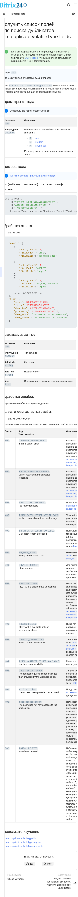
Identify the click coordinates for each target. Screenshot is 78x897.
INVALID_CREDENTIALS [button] (31, 639)
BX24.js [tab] (59, 184)
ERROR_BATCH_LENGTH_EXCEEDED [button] (36, 531)
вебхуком (71, 648)
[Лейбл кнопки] (75, 5)
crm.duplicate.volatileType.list (21, 838)
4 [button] (30, 146)
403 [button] (7, 624)
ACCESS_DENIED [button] (27, 624)
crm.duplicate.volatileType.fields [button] (30, 86)
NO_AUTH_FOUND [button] (27, 552)
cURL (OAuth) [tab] (30, 184)
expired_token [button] (27, 689)
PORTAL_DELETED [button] (28, 748)
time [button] (7, 384)
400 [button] (7, 531)
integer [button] (9, 133)
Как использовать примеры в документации (33, 175)
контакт (39, 142)
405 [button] (7, 515)
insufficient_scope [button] (30, 671)
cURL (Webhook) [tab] (10, 184)
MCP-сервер (31, 57)
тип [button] (7, 123)
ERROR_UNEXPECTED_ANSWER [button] (34, 472)
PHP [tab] (49, 184)
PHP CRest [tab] (7, 189)
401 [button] (7, 552)
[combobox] (66, 5)
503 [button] (7, 503)
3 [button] (30, 142)
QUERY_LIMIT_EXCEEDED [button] (32, 503)
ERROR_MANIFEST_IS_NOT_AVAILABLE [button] (39, 661)
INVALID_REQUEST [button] (29, 565)
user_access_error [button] (30, 702)
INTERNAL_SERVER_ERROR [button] (32, 441)
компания (40, 145)
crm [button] (14, 72)
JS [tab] (42, 184)
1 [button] (30, 138)
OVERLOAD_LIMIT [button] (28, 584)
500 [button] (7, 441)
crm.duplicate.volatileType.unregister (25, 846)
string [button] (9, 365)
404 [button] (7, 661)
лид (37, 138)
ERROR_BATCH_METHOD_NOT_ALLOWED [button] (38, 515)
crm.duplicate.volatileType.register (23, 842)
